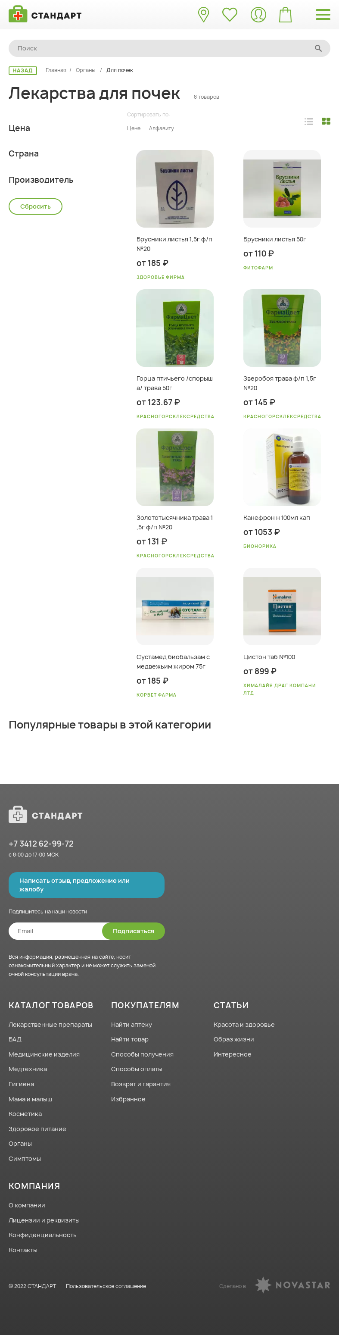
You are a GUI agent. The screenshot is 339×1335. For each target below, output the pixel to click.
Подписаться (133, 931)
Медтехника (28, 1069)
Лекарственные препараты (50, 1024)
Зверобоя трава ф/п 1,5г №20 (279, 383)
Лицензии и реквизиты (44, 1220)
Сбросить (35, 441)
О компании (27, 1205)
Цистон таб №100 (269, 657)
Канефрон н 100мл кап (276, 517)
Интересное (233, 1054)
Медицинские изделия (44, 1054)
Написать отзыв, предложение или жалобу (74, 884)
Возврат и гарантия (141, 1084)
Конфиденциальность (43, 1235)
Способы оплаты (136, 1069)
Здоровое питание (37, 1129)
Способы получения (142, 1054)
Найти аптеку (131, 1024)
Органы (86, 70)
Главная (56, 70)
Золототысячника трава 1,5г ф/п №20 (175, 522)
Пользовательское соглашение (106, 1286)
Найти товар (130, 1039)
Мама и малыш (30, 1099)
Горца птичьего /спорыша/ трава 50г (175, 383)
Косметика (25, 1114)
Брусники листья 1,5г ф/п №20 (174, 244)
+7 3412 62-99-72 (41, 843)
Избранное (128, 1099)
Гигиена (21, 1084)
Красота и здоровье (244, 1024)
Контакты (23, 1250)
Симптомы (25, 1158)
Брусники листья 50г (274, 239)
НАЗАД (22, 70)
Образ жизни (234, 1039)
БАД (15, 1039)
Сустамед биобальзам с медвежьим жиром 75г (173, 661)
